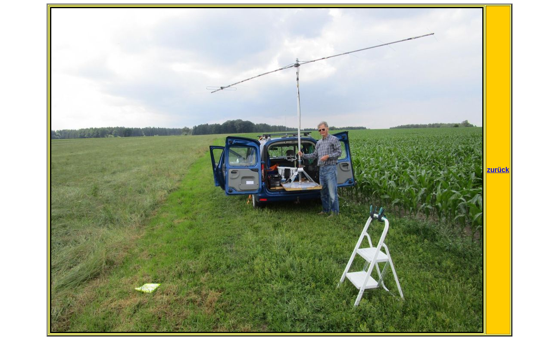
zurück (498, 169)
